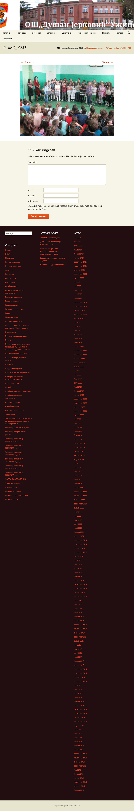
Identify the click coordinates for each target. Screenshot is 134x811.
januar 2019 (79, 580)
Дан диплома (10, 278)
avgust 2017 (79, 641)
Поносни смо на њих (87, 33)
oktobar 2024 (79, 310)
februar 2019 (79, 576)
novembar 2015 (80, 713)
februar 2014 (79, 774)
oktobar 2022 (79, 407)
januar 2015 (79, 750)
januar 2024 (79, 347)
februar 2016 (79, 701)
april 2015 (78, 738)
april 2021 (78, 476)
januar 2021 (79, 488)
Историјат (36, 33)
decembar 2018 (80, 584)
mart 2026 (78, 250)
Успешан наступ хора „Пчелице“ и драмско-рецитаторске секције (49, 251)
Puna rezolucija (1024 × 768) (119, 48)
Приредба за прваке (94, 48)
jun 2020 (77, 516)
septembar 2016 (80, 681)
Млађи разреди (11, 317)
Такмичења (10, 414)
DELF (7, 254)
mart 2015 (78, 742)
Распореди (7, 39)
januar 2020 (79, 536)
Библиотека (10, 274)
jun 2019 (77, 560)
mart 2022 (78, 431)
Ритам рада (21, 33)
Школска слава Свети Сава (16, 495)
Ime (30, 190)
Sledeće (108, 62)
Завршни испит (11, 305)
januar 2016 (79, 705)
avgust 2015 (79, 726)
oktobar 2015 (79, 717)
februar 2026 (79, 254)
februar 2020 (79, 532)
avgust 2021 (79, 459)
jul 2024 (77, 322)
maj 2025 (78, 290)
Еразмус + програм (13, 301)
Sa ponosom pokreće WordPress (67, 806)
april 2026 (78, 246)
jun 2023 (77, 375)
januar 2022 (79, 439)
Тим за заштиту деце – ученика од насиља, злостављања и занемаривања (18, 421)
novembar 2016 (80, 673)
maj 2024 (78, 330)
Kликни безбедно (12, 262)
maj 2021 (78, 472)
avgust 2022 (79, 415)
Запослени (52, 33)
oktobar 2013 (79, 786)
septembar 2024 (80, 314)
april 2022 (78, 427)
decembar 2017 (80, 625)
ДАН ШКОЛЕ (10, 282)
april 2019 (78, 568)
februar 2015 (79, 746)
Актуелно (9, 270)
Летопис (6, 33)
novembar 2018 (80, 588)
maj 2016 (78, 689)
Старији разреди (12, 406)
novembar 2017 (80, 629)
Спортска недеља (12, 402)
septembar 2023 (80, 363)
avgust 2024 (79, 318)
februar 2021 (79, 484)
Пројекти (106, 33)
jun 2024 (77, 326)
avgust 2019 (79, 556)
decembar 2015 (80, 709)
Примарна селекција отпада (17, 354)
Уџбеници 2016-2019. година (17, 428)
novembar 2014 (80, 758)
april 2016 (78, 693)
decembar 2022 (80, 399)
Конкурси (9, 313)
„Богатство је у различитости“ (52, 265)
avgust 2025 (79, 278)
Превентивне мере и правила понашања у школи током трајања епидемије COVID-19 (17, 347)
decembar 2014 (80, 754)
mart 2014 (78, 770)
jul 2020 (77, 512)
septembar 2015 (80, 721)
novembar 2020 (80, 496)
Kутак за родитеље (13, 266)
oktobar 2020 (79, 500)
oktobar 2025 (79, 270)
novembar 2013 (80, 782)
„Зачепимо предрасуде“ (50, 238)
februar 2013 (79, 790)
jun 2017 (77, 645)
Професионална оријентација (17, 372)
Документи (67, 33)
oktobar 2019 (79, 548)
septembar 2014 (80, 766)
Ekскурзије (9, 258)
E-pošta (32, 196)
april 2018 (78, 609)
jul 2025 (77, 282)
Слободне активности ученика (18, 391)
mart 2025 (78, 298)
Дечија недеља (11, 286)
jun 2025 (77, 286)
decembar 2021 (80, 443)
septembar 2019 (80, 552)
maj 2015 (78, 734)
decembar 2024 (80, 302)
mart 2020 (78, 528)
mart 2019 (78, 572)
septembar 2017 (80, 637)
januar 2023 (79, 395)
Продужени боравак (13, 368)
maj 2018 (78, 605)
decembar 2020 (80, 492)
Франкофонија (11, 487)
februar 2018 (79, 617)
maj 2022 (78, 423)
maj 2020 (78, 520)
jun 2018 (77, 601)
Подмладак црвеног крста (16, 336)
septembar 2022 (80, 411)
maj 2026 (78, 242)
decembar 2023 (80, 351)
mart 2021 (78, 480)
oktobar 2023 (79, 359)
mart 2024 (78, 338)
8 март (8, 250)
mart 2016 (78, 697)
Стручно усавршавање (14, 410)
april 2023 (78, 383)
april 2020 (78, 524)
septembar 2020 (80, 504)
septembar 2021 (80, 455)
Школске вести (11, 499)
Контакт (119, 33)
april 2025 (78, 294)
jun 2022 (77, 419)
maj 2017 (78, 649)
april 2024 (78, 334)
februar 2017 (79, 661)
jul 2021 (77, 463)
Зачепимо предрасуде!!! (15, 309)
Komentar (32, 162)
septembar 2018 (80, 597)
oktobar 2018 (79, 592)
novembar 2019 (80, 544)
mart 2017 (78, 657)
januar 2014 (79, 778)
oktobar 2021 (79, 451)
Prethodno (27, 62)
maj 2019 (78, 564)
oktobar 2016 (79, 677)
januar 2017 (79, 665)
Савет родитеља (12, 383)
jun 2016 (77, 685)
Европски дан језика (13, 297)
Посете (8, 340)
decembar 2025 (80, 262)
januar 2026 (79, 258)
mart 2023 (78, 387)
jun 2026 (77, 238)
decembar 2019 (80, 540)
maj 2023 (78, 379)
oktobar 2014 (79, 762)
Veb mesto (33, 201)
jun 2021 (77, 467)
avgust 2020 (79, 508)
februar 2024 (79, 343)
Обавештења (10, 332)
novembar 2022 (80, 403)
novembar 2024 (80, 306)
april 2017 (78, 653)
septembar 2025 (80, 274)
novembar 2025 (80, 266)
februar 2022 (79, 435)
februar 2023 (79, 391)
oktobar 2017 (79, 633)
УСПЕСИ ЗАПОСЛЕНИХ (15, 479)
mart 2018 (78, 613)
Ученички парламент (14, 483)
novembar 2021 (80, 447)
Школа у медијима (13, 491)
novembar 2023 (80, 355)
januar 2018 (79, 621)
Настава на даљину (13, 321)
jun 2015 (77, 730)
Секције (8, 387)
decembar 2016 (80, 669)
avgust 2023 (79, 367)
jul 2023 (77, 371)
